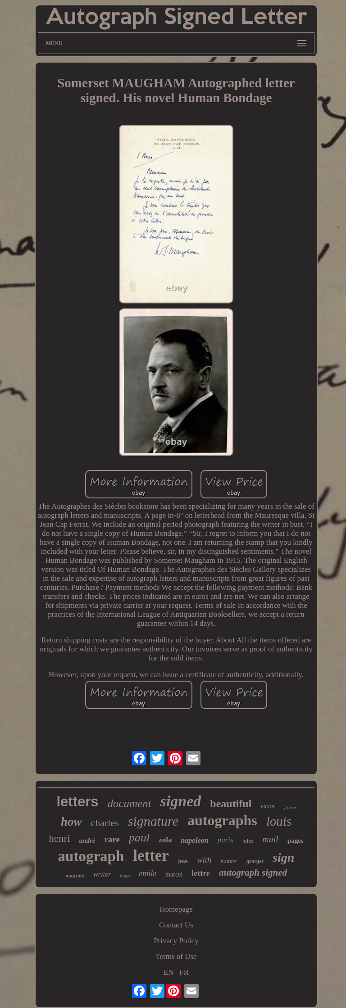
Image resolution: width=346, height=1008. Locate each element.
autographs (222, 820)
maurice (74, 875)
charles (104, 822)
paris (225, 840)
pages (295, 840)
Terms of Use (175, 956)
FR (184, 972)
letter (151, 855)
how (71, 821)
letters (77, 801)
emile (147, 873)
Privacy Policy (176, 940)
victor (267, 806)
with (204, 859)
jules (248, 840)
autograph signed (253, 872)
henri (59, 838)
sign (283, 857)
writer (102, 874)
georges (255, 861)
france (290, 807)
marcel (173, 874)
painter (229, 861)
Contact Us (176, 925)
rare (111, 839)
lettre (200, 873)
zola (165, 840)
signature (153, 821)
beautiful (230, 803)
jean (183, 861)
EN (169, 972)
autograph (91, 856)
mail (270, 839)
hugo (125, 875)
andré (87, 840)
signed (180, 801)
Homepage (176, 909)
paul (139, 837)
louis (278, 821)
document (129, 803)
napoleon (194, 840)
